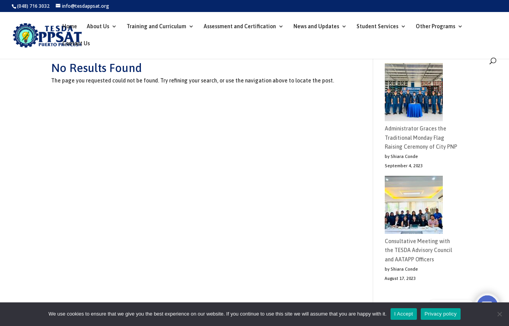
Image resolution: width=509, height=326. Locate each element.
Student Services (377, 26)
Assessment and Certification (240, 26)
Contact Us (76, 43)
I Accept (403, 314)
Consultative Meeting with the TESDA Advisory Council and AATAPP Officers (418, 250)
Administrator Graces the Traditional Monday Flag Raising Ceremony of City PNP (421, 137)
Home (69, 26)
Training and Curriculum (156, 26)
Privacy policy (441, 314)
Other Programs (435, 26)
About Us (98, 26)
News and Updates (316, 26)
